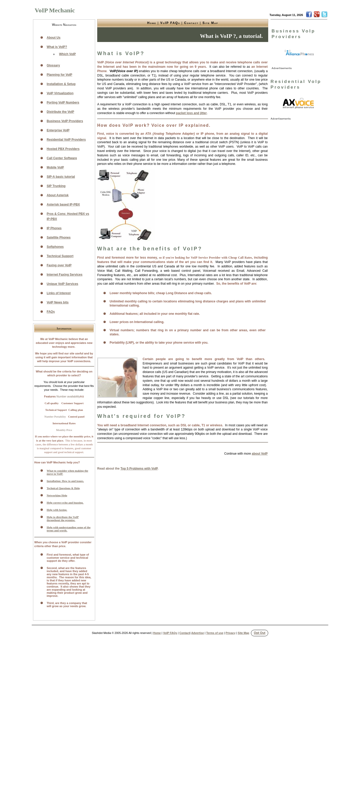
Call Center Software (62, 158)
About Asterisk (58, 195)
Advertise (197, 632)
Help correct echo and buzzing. (65, 502)
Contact (191, 23)
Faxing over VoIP (59, 265)
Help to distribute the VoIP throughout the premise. (63, 518)
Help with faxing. (57, 509)
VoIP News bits (58, 302)
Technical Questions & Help (63, 488)
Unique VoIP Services (62, 284)
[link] (299, 53)
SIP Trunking (56, 186)
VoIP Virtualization (60, 93)
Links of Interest (59, 293)
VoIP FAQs (170, 23)
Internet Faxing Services (65, 274)
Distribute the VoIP (60, 112)
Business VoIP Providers (65, 121)
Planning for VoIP (59, 75)
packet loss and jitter (191, 113)
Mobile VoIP (55, 167)
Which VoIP (67, 54)
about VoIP (260, 453)
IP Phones (54, 228)
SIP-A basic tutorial (61, 177)
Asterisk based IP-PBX (63, 204)
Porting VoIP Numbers (63, 102)
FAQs (51, 311)
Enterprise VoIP (58, 130)
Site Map (210, 23)
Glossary (53, 65)
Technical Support (60, 256)
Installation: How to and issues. (65, 480)
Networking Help (57, 495)
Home (151, 23)
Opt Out (259, 633)
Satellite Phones (59, 237)
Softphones (55, 247)
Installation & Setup (61, 84)
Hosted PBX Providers (63, 149)
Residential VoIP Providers (66, 139)
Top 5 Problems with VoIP (139, 468)
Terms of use (214, 632)
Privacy (230, 632)
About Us (53, 37)
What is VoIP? (57, 47)
